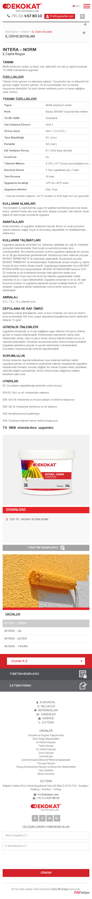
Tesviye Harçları (46, 763)
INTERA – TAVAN (16, 646)
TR (76, 6)
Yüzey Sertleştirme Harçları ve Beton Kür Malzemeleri (46, 767)
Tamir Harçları (46, 746)
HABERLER (46, 714)
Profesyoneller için (59, 16)
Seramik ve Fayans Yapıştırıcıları (46, 735)
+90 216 (26, 16)
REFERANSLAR (46, 710)
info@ (47, 794)
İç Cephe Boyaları (42, 31)
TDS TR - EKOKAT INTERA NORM (27, 519)
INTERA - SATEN (15, 638)
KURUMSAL (46, 702)
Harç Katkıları (46, 770)
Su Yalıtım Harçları (46, 749)
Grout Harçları (46, 753)
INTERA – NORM (15, 623)
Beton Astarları (46, 774)
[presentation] (18, 856)
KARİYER (46, 718)
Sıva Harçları (46, 756)
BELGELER (46, 706)
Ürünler (25, 31)
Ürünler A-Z (46, 661)
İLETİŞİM (46, 722)
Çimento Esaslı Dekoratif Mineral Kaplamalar (46, 760)
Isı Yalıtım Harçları (46, 742)
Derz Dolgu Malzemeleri (46, 739)
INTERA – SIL (13, 631)
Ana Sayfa (11, 31)
